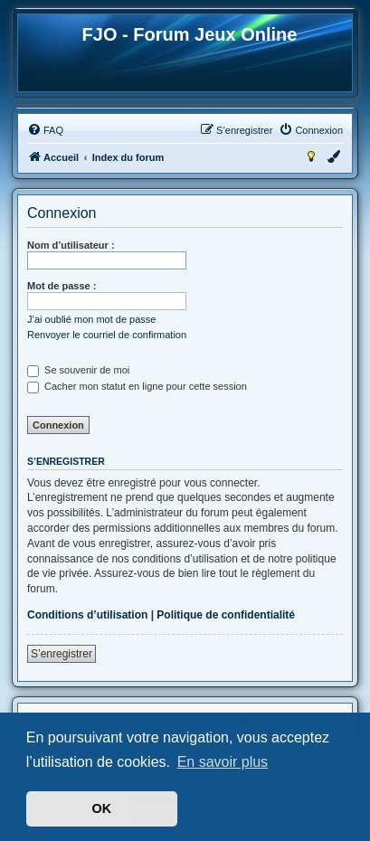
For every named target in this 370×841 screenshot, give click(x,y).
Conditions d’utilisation (87, 615)
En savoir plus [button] (223, 762)
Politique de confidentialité (226, 615)
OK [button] (102, 808)
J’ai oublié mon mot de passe (91, 319)
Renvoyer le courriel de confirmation (106, 334)
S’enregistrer (61, 653)
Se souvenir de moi (78, 369)
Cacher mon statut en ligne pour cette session (137, 386)
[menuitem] (45, 130)
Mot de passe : (61, 285)
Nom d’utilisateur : (71, 245)
